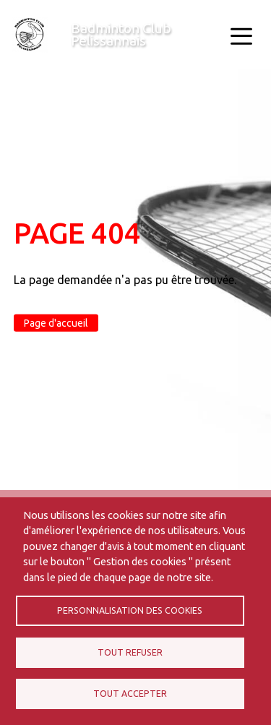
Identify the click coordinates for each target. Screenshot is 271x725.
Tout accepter (130, 693)
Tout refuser (130, 652)
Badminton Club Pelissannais (121, 34)
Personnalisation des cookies (129, 610)
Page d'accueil (56, 323)
